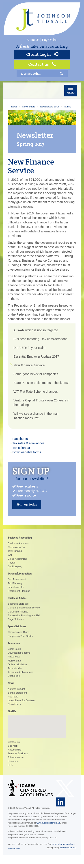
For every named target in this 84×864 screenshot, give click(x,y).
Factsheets (20, 439)
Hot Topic (13, 696)
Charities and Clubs (18, 632)
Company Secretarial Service (24, 607)
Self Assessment (17, 579)
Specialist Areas (17, 626)
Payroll (11, 562)
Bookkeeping (15, 566)
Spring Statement (17, 692)
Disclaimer (13, 761)
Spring (67, 106)
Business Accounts (18, 543)
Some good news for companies (35, 374)
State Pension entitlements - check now (40, 383)
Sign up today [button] (26, 504)
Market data (14, 660)
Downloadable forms (27, 452)
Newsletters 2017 (49, 106)
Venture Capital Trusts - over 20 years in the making (41, 403)
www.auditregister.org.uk (48, 823)
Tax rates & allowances (28, 443)
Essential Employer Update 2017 (36, 356)
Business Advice (17, 598)
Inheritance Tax (16, 587)
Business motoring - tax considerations (40, 339)
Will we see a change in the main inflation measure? (36, 416)
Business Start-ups (18, 603)
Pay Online (49, 40)
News (14, 106)
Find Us (12, 711)
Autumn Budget (16, 689)
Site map (12, 745)
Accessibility (14, 749)
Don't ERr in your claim (29, 348)
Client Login (42, 54)
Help (10, 765)
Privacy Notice (16, 757)
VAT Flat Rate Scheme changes (35, 391)
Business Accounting (20, 537)
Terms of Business (18, 753)
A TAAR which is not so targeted (35, 330)
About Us (33, 40)
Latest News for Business (22, 700)
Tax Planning (15, 551)
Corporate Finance (18, 611)
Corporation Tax (16, 547)
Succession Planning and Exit (24, 615)
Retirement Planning (19, 591)
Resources (14, 643)
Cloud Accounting (17, 558)
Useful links (14, 676)
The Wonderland (68, 847)
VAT (10, 554)
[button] (37, 722)
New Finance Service (29, 365)
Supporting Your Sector (20, 636)
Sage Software (16, 619)
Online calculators (17, 664)
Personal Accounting (20, 573)
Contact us (42, 64)
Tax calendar (21, 448)
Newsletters (28, 106)
